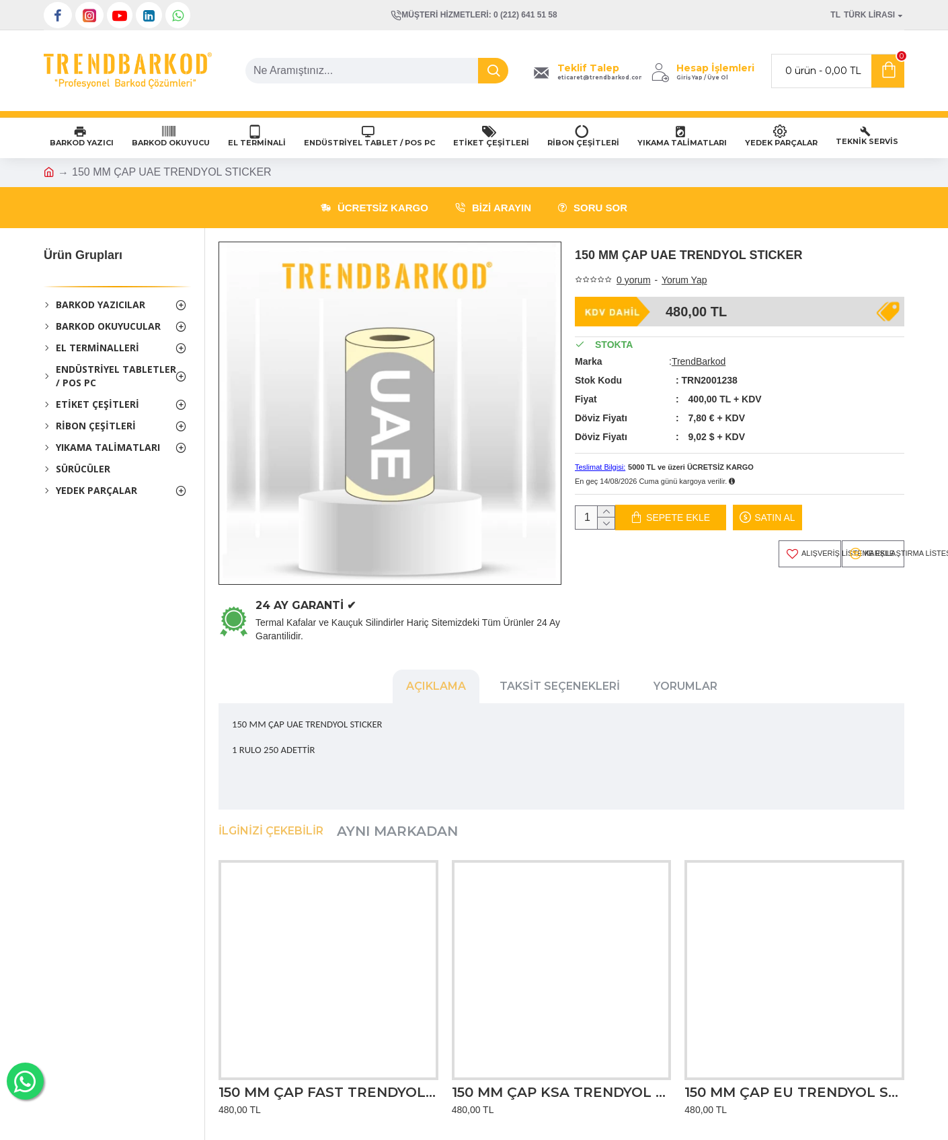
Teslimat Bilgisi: (600, 467)
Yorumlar (685, 686)
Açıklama (436, 686)
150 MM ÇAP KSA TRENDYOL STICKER (562, 1079)
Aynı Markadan (397, 818)
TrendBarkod (698, 361)
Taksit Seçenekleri (560, 686)
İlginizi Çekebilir (271, 818)
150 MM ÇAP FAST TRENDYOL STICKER (328, 1079)
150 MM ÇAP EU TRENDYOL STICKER (794, 1079)
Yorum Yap (684, 280)
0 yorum (634, 280)
